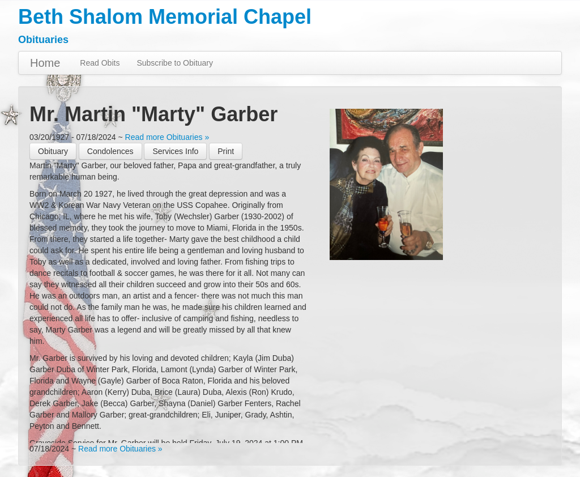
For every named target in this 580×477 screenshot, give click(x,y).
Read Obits (100, 62)
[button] (225, 151)
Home (45, 63)
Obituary (53, 151)
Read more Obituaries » (167, 137)
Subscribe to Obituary (175, 62)
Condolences (110, 151)
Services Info (175, 151)
